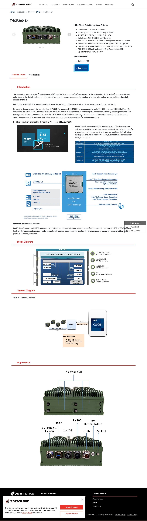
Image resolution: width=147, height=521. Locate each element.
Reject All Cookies (72, 513)
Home (12, 12)
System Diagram (24, 291)
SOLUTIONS (55, 4)
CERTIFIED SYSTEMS (85, 4)
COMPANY (109, 4)
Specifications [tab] (34, 75)
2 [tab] (43, 47)
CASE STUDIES (68, 4)
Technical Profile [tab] (18, 75)
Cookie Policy (132, 515)
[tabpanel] (42, 35)
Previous (13, 34)
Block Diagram (23, 242)
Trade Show (97, 506)
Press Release (98, 499)
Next (69, 34)
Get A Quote (133, 231)
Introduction (21, 88)
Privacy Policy (120, 515)
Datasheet (132, 227)
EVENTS (99, 4)
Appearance (21, 363)
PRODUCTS (43, 4)
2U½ (38, 12)
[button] (41, 35)
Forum (95, 503)
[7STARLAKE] (21, 5)
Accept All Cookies (72, 507)
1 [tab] (40, 47)
